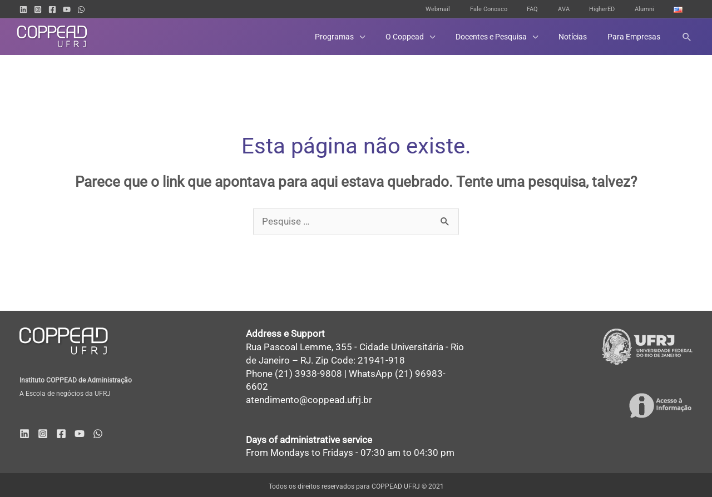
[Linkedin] (23, 9)
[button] (362, 36)
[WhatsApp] (81, 9)
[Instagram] (38, 9)
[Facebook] (52, 9)
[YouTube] (67, 9)
